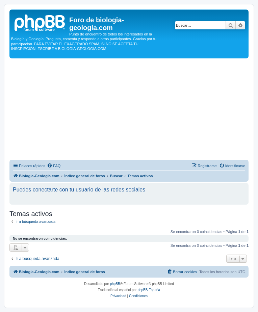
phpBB (115, 284)
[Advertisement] (129, 109)
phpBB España (148, 290)
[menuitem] (53, 166)
